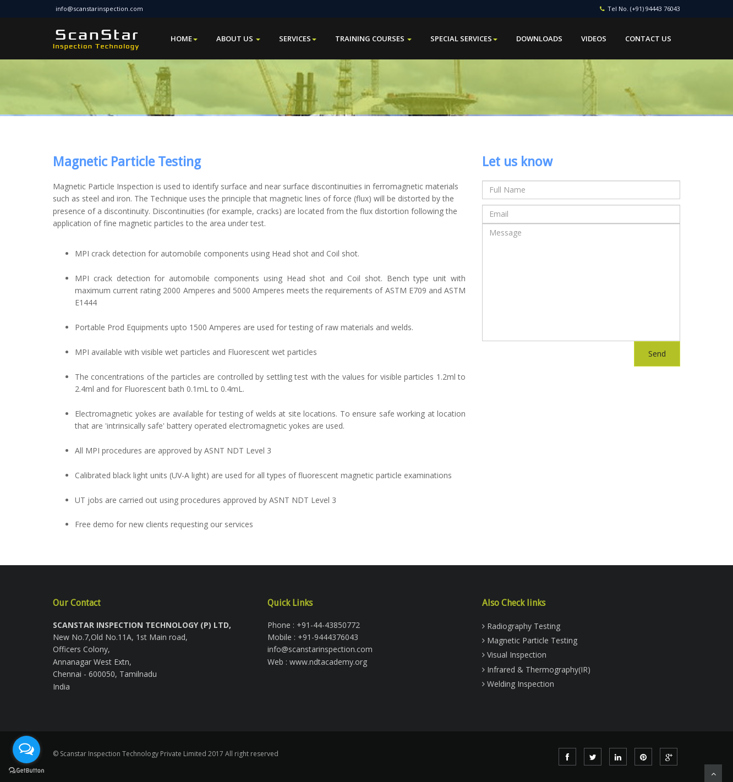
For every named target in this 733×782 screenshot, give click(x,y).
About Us (238, 38)
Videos (593, 38)
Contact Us (648, 38)
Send (657, 353)
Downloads (539, 38)
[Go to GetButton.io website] (26, 770)
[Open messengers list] (26, 749)
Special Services (463, 38)
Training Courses (373, 38)
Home (184, 38)
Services (297, 38)
